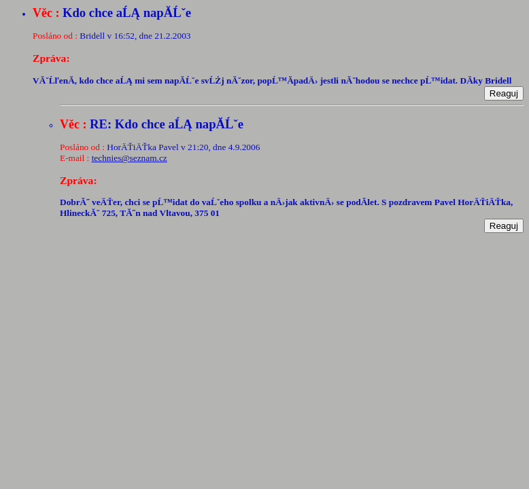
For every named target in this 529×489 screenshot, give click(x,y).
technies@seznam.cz (129, 158)
